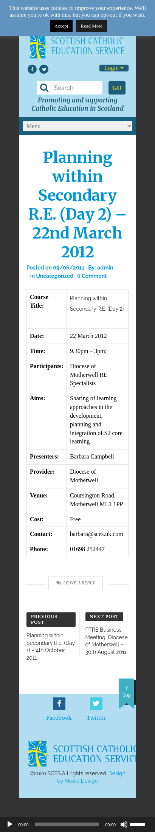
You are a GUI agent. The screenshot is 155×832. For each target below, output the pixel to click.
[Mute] (124, 824)
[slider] (140, 823)
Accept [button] (61, 26)
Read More (91, 26)
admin (105, 268)
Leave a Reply (75, 583)
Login (114, 68)
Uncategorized (54, 276)
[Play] (10, 824)
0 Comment (92, 276)
